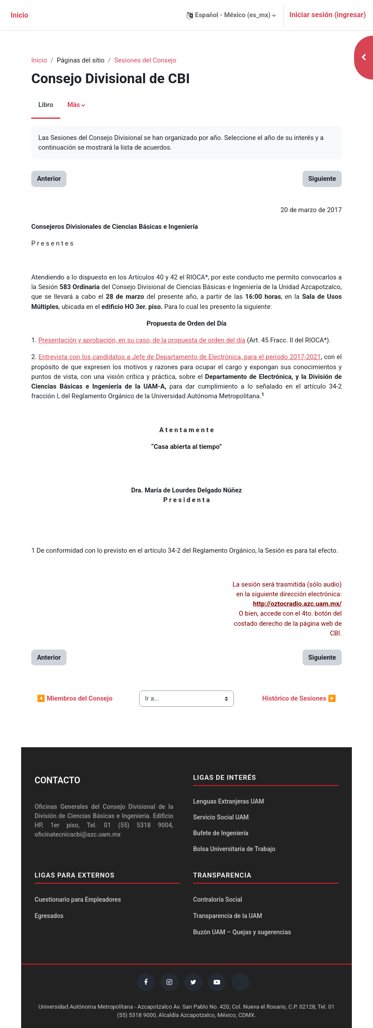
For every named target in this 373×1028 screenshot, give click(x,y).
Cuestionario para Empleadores (78, 899)
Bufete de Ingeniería (221, 833)
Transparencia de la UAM (227, 915)
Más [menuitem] (73, 105)
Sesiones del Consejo (145, 60)
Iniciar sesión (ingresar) (327, 15)
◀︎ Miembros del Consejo (74, 698)
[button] (231, 15)
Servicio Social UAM (221, 817)
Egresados (49, 915)
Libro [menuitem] (45, 105)
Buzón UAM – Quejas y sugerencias (242, 932)
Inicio (39, 60)
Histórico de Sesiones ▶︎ (299, 698)
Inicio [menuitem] (19, 15)
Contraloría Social (217, 899)
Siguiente (322, 179)
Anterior (49, 179)
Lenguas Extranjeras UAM (228, 801)
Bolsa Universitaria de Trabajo (234, 848)
